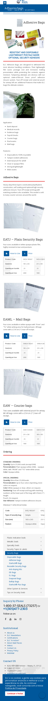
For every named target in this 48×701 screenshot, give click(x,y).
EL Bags (12, 575)
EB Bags (12, 572)
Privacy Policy (12, 650)
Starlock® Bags (15, 563)
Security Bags (30, 10)
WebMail (10, 653)
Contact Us (11, 648)
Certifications (12, 638)
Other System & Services (17, 588)
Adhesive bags (15, 560)
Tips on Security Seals (16, 592)
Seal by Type (18, 10)
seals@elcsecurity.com (16, 673)
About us (10, 633)
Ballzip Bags (14, 581)
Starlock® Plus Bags (17, 584)
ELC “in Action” (13, 640)
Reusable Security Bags (16, 566)
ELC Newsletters (14, 635)
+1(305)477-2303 (15, 609)
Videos (10, 645)
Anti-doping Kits (15, 569)
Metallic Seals (12, 541)
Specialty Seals (13, 545)
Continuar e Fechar (15, 693)
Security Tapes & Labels (17, 549)
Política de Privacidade (15, 688)
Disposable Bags (16, 12)
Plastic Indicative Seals (16, 538)
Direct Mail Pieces (14, 643)
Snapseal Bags (15, 578)
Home (10, 10)
